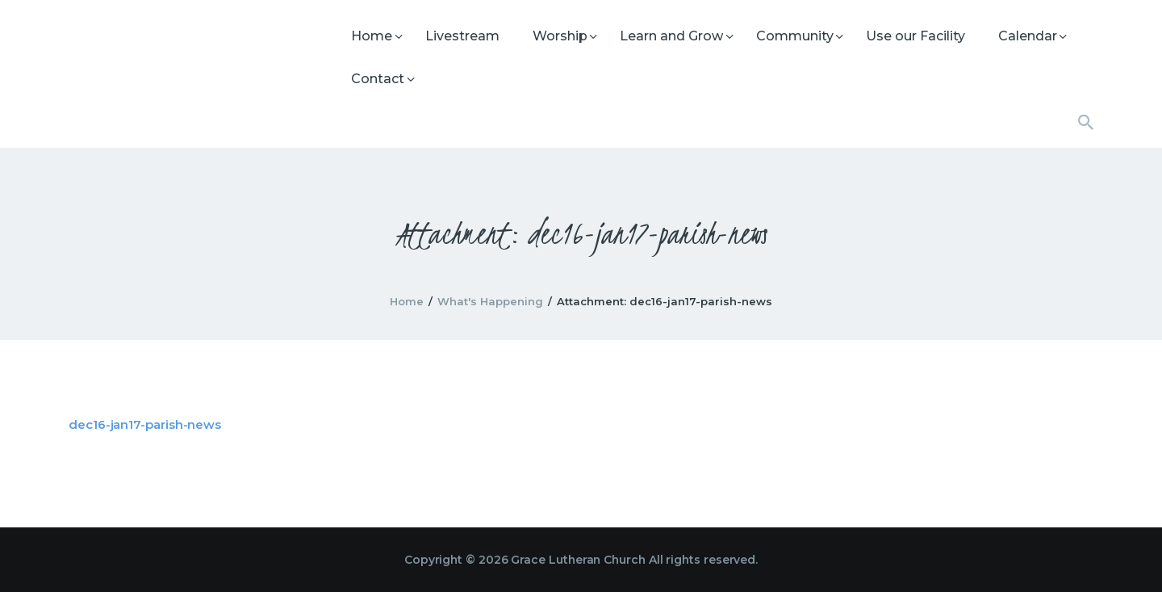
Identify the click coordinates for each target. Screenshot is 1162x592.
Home (407, 301)
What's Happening (490, 301)
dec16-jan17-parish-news (145, 424)
